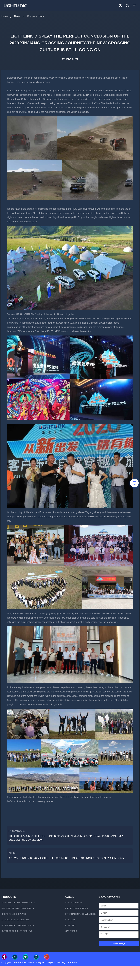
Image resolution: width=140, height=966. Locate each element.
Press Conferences (76, 908)
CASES (69, 897)
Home (4, 16)
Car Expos (71, 931)
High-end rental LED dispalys (17, 908)
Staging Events (74, 903)
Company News (38, 16)
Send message (118, 943)
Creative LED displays (13, 914)
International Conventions (80, 914)
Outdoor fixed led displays (16, 931)
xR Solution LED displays (15, 920)
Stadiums (70, 920)
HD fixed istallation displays (17, 925)
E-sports (70, 925)
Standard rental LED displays (18, 903)
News (18, 16)
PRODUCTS (8, 897)
